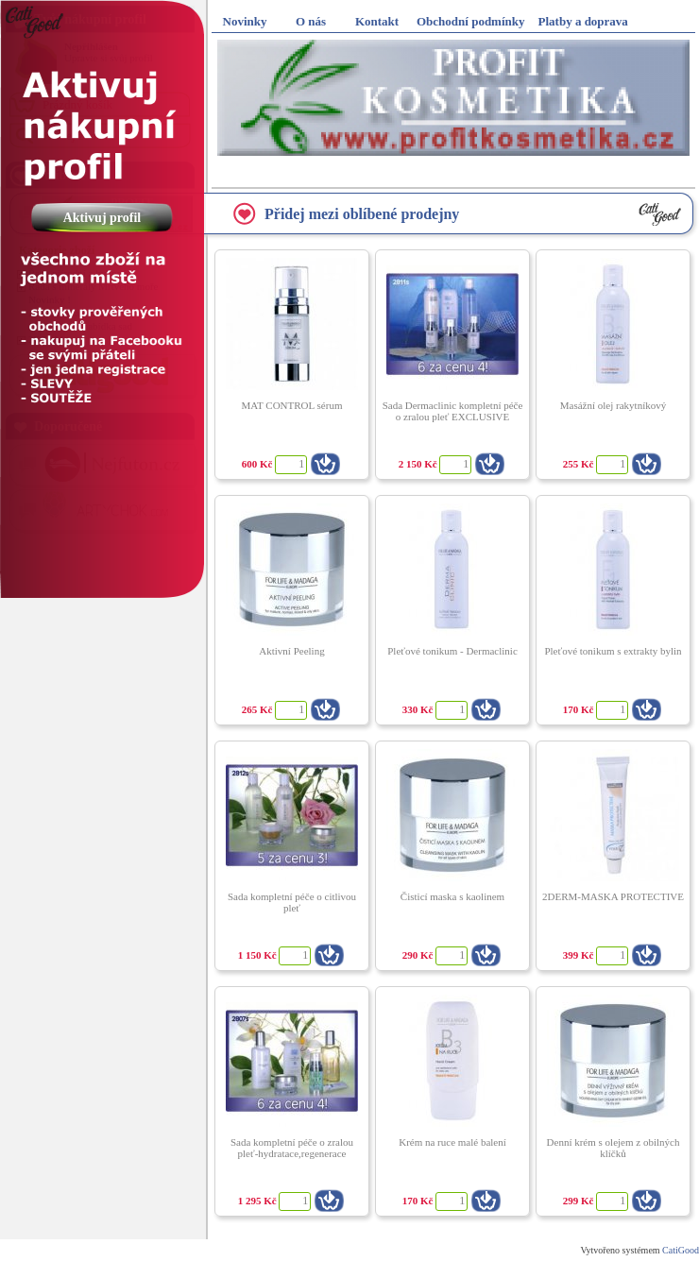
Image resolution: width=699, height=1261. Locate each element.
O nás (311, 21)
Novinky (245, 21)
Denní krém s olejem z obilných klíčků (613, 1147)
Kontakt (377, 21)
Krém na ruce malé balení (452, 1142)
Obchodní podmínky (471, 21)
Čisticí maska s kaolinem (452, 896)
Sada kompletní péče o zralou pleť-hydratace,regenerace (291, 1147)
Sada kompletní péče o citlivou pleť (292, 902)
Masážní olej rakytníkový (613, 405)
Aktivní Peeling (291, 650)
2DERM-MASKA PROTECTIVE (613, 896)
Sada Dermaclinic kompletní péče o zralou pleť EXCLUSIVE (453, 411)
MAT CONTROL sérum (292, 405)
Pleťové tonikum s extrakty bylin (612, 650)
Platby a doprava (583, 21)
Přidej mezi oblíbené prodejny (361, 214)
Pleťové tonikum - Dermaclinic (452, 650)
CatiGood (680, 1250)
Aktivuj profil (99, 218)
